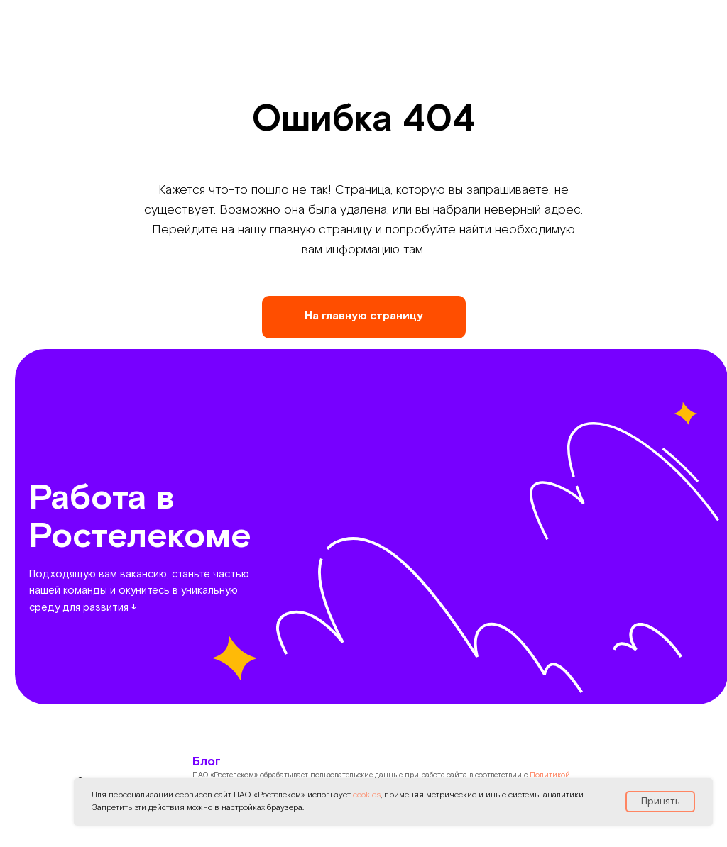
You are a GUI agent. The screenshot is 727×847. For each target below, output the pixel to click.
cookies (367, 795)
